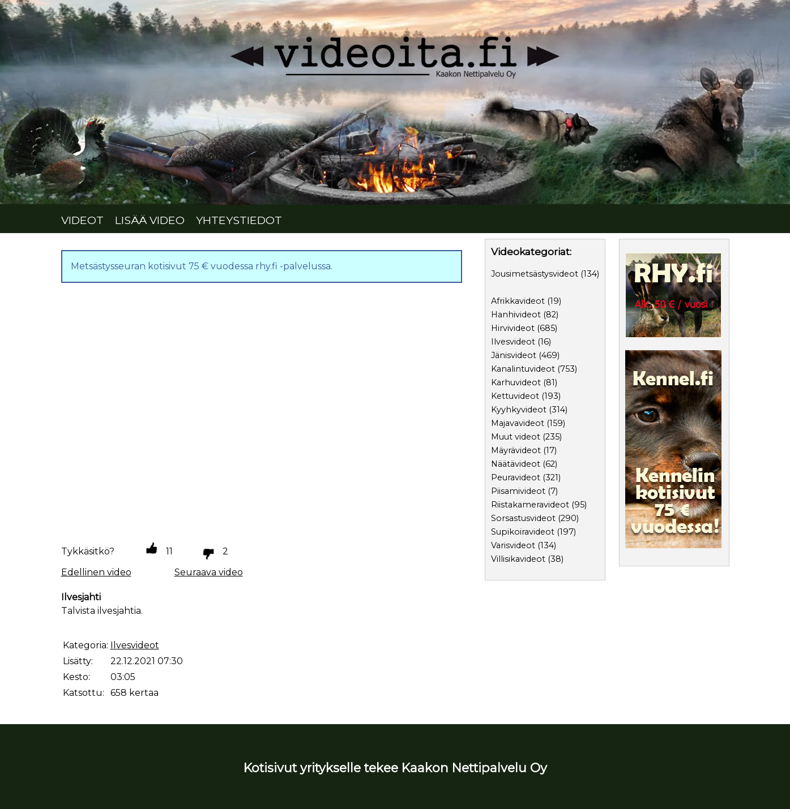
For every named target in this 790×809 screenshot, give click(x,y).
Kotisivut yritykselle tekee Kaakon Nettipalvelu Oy (395, 767)
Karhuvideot (516, 382)
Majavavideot (517, 423)
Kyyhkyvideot (518, 409)
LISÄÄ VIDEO (150, 220)
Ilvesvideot (513, 342)
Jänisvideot (513, 355)
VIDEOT (82, 220)
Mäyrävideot (516, 450)
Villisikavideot (518, 559)
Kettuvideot (515, 396)
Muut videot (515, 437)
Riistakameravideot (530, 505)
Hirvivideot (513, 328)
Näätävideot (515, 464)
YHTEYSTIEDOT (239, 220)
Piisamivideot (518, 491)
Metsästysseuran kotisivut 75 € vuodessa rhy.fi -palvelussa (201, 266)
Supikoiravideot (522, 532)
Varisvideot (513, 545)
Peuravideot (515, 477)
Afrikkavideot (518, 301)
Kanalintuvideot (523, 369)
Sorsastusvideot (523, 518)
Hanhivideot (516, 314)
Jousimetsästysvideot (534, 274)
